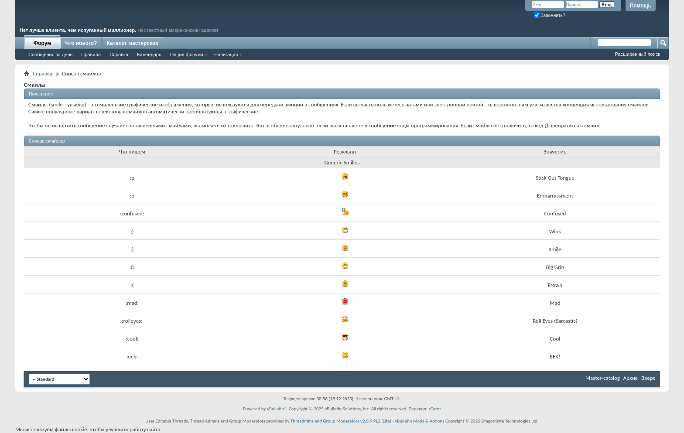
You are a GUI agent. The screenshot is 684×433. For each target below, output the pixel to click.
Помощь (640, 6)
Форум (42, 43)
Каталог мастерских (132, 43)
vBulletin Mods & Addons (419, 421)
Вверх (648, 378)
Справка (118, 54)
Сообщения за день (50, 54)
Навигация (226, 54)
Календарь (149, 54)
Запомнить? (549, 15)
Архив (630, 378)
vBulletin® (277, 409)
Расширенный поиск (637, 54)
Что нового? (81, 43)
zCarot (434, 409)
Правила (91, 54)
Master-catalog (602, 378)
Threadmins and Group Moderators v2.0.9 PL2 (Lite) (341, 421)
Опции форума (186, 54)
